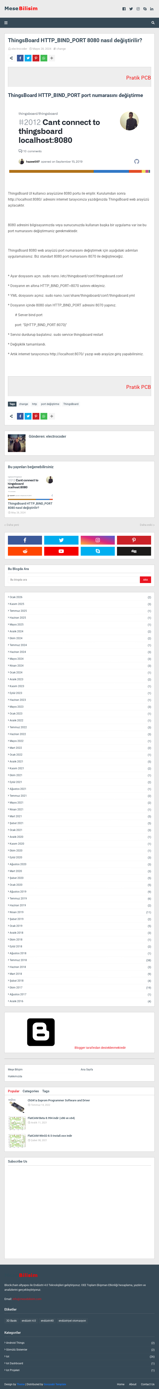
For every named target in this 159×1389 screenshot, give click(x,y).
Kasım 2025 (80, 603)
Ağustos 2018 (80, 952)
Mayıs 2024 (80, 658)
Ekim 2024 (80, 637)
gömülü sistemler (80, 1349)
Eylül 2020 (80, 856)
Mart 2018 (80, 973)
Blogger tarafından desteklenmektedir (67, 1047)
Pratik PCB (138, 78)
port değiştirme (50, 404)
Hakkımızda (15, 1075)
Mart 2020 (80, 870)
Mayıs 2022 (80, 740)
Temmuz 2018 (80, 959)
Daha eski (146, 524)
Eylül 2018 (80, 945)
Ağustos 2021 (80, 788)
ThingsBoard (71, 404)
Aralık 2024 (80, 630)
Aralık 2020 (80, 836)
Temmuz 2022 (80, 726)
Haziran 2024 (80, 651)
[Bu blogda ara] (73, 579)
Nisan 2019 (80, 911)
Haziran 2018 (80, 966)
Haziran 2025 (80, 617)
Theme (21, 1383)
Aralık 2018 (80, 932)
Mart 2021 (80, 815)
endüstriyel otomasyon (72, 1319)
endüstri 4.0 (29, 1319)
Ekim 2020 (80, 849)
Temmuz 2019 (80, 897)
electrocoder (19, 48)
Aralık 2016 (80, 1000)
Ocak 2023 (80, 712)
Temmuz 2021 (80, 795)
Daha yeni (13, 524)
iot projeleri (80, 1369)
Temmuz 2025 (80, 610)
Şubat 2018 (80, 980)
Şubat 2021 (80, 822)
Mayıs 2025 (80, 623)
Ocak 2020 (80, 884)
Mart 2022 (80, 747)
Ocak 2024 (80, 671)
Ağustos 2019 (80, 891)
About (132, 1383)
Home (120, 1383)
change (61, 48)
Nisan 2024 (80, 665)
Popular (13, 1090)
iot (80, 1355)
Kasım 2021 (80, 767)
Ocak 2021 (80, 829)
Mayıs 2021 (80, 802)
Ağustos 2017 (80, 993)
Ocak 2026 (80, 596)
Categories (31, 1090)
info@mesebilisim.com (27, 1298)
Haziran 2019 (80, 904)
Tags (45, 1090)
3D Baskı (11, 1319)
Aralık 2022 (80, 719)
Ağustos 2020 (80, 863)
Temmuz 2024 (80, 644)
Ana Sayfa (87, 1068)
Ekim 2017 (80, 986)
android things (80, 1342)
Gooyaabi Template (55, 1383)
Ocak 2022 (80, 754)
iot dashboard (80, 1362)
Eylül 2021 (80, 781)
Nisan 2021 (80, 808)
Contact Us (148, 1383)
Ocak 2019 (80, 925)
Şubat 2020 (80, 877)
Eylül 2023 (80, 692)
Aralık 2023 (80, 678)
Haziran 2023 (80, 699)
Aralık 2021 (80, 760)
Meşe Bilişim (15, 1068)
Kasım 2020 (80, 843)
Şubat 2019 (80, 918)
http (34, 404)
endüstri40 (47, 1319)
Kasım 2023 (80, 685)
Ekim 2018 (80, 939)
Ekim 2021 (80, 774)
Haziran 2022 (80, 733)
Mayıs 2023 (80, 706)
